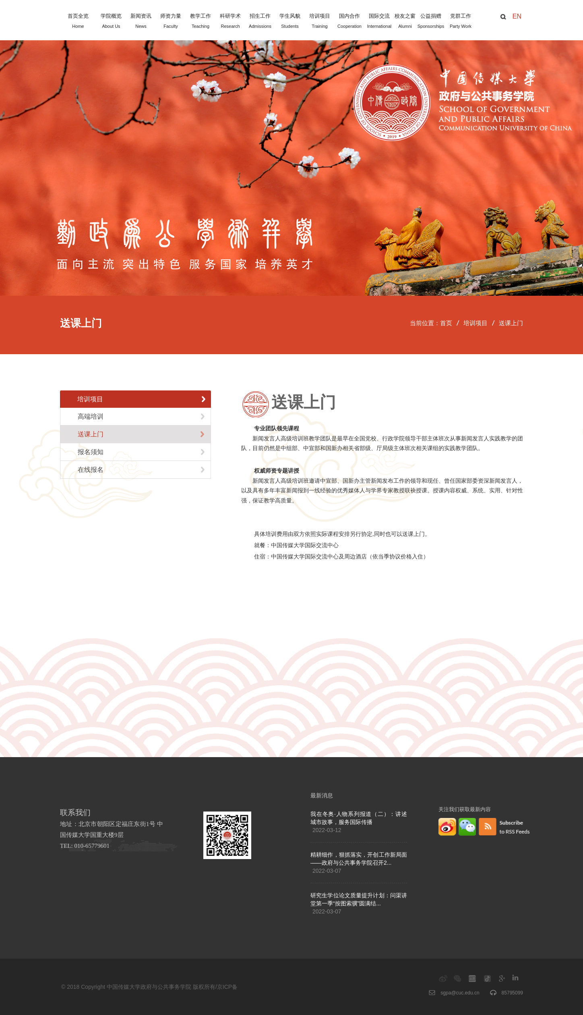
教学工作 (200, 21)
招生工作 (260, 21)
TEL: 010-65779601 (85, 846)
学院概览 (111, 21)
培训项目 (319, 21)
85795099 (512, 993)
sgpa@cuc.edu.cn (459, 993)
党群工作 (460, 21)
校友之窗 (405, 21)
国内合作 (349, 21)
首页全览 (78, 21)
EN (517, 16)
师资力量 (170, 21)
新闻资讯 (140, 21)
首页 (446, 323)
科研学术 (230, 21)
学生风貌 (289, 21)
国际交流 (379, 21)
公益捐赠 (430, 21)
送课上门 (511, 323)
